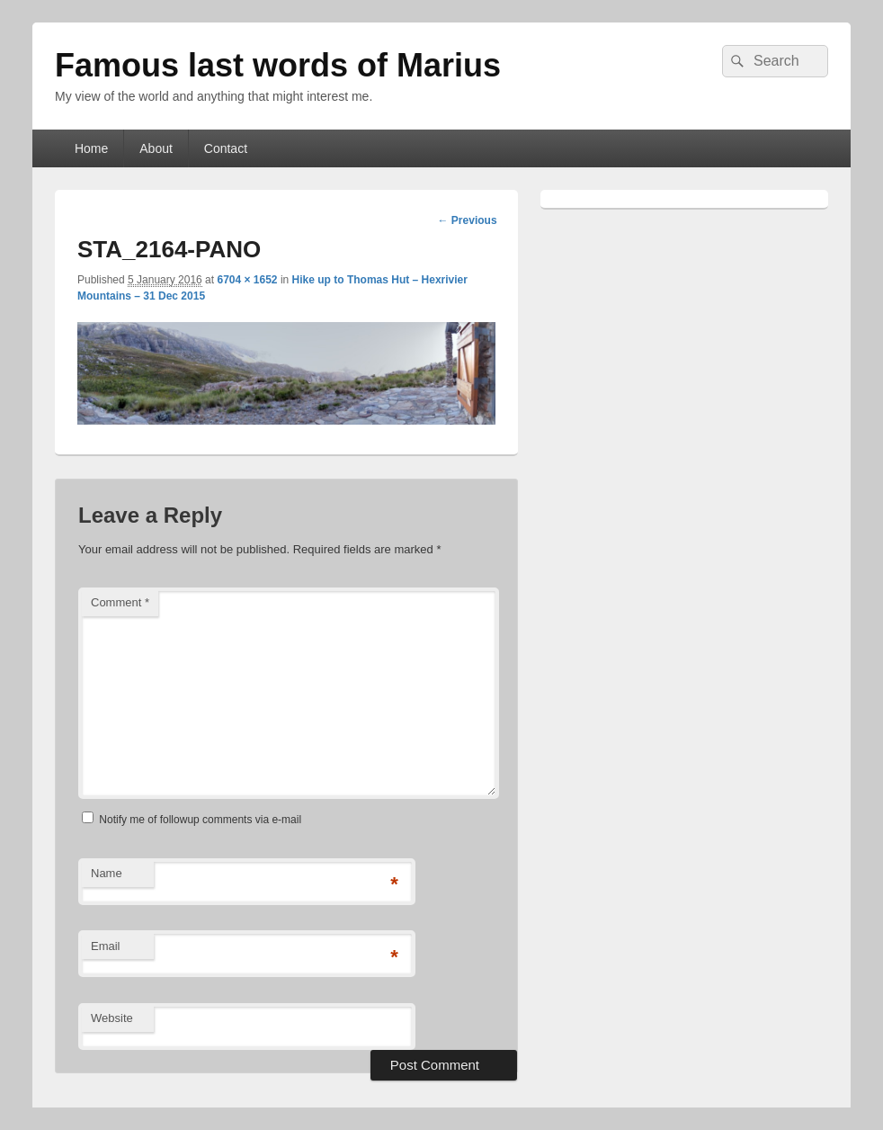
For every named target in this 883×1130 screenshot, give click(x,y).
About (156, 148)
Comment (120, 602)
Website (112, 1018)
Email (105, 946)
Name (106, 873)
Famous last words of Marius (278, 65)
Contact (225, 148)
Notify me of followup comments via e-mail (200, 819)
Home (91, 148)
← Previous (467, 220)
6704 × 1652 (247, 280)
